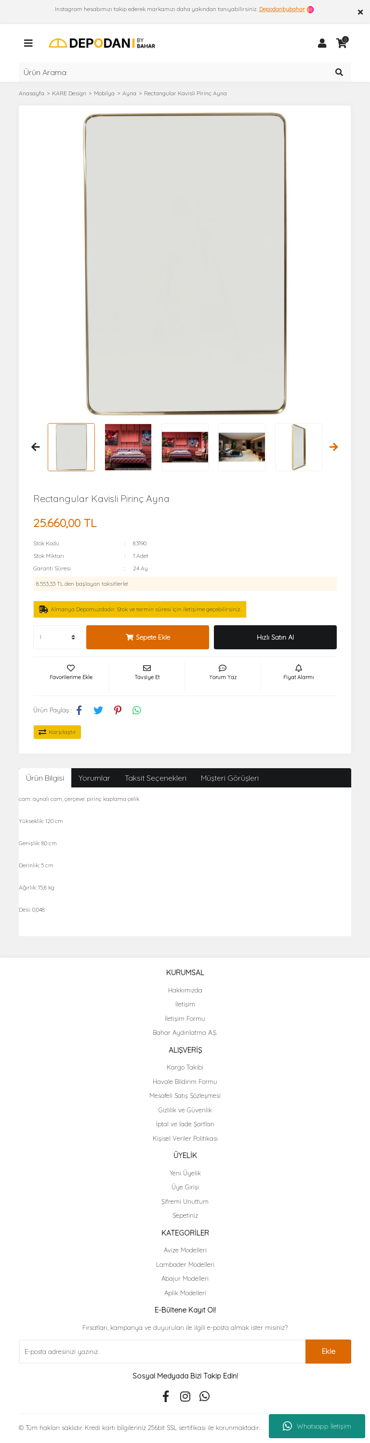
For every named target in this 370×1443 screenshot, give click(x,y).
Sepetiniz (185, 1215)
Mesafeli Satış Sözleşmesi (185, 1095)
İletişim (185, 1004)
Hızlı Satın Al (275, 637)
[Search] (185, 72)
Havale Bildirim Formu (185, 1081)
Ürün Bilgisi (45, 778)
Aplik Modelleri (185, 1293)
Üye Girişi (185, 1187)
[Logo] (102, 42)
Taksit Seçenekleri (155, 778)
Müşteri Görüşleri (230, 778)
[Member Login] (322, 43)
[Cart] (341, 43)
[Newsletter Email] (162, 1352)
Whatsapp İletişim (317, 1426)
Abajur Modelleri (185, 1278)
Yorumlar (94, 778)
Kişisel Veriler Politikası (185, 1138)
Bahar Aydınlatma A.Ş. (185, 1032)
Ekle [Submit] (328, 1351)
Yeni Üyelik (185, 1173)
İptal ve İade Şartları (185, 1124)
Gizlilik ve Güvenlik (185, 1110)
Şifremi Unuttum (185, 1201)
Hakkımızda (185, 990)
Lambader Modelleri (185, 1264)
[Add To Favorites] (71, 676)
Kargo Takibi (185, 1067)
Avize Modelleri (185, 1250)
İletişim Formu (185, 1018)
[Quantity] (57, 637)
